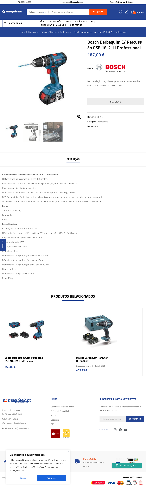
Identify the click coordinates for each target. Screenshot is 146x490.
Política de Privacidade (60, 411)
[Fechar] (68, 451)
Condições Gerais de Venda (62, 406)
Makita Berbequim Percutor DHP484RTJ (92, 359)
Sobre (53, 415)
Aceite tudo (51, 477)
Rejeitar (23, 477)
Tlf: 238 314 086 (24, 2)
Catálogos (55, 419)
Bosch (97, 126)
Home (22, 32)
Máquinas (33, 32)
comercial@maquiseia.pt (73, 2)
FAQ (52, 424)
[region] (38, 467)
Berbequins (65, 32)
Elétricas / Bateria (49, 32)
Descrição (73, 159)
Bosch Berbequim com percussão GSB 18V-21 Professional (24, 359)
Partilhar (3, 244)
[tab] (73, 159)
